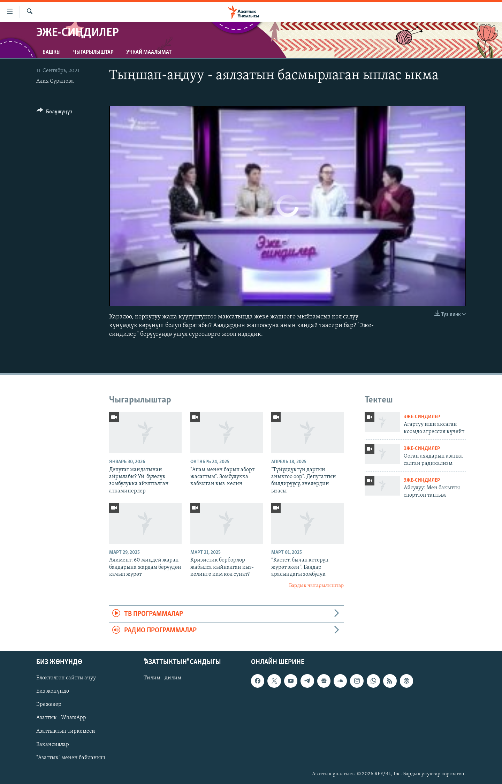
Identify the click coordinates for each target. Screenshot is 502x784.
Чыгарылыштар (93, 52)
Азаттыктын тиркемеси (65, 731)
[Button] (55, 113)
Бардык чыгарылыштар (316, 585)
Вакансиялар (52, 744)
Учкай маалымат (149, 52)
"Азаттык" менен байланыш (70, 757)
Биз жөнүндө (52, 691)
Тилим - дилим (162, 678)
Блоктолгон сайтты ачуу (66, 678)
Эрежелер (48, 704)
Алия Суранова (55, 81)
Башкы (52, 52)
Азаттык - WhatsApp (61, 718)
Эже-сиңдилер (422, 417)
